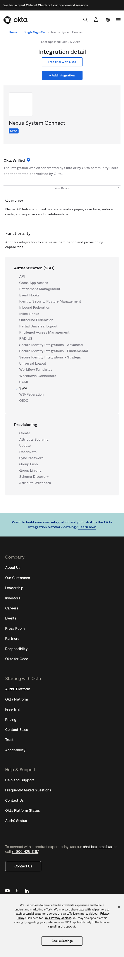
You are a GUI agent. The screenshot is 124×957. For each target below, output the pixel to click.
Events (10, 618)
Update (25, 445)
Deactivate (28, 452)
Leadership (14, 588)
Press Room (15, 628)
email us (105, 847)
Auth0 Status (16, 821)
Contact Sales (16, 730)
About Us (13, 567)
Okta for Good (17, 659)
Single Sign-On (34, 32)
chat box (90, 847)
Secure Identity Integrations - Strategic (50, 357)
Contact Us (23, 866)
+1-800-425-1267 (25, 851)
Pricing (10, 720)
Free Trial (12, 709)
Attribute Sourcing (33, 439)
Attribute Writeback (35, 483)
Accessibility (15, 750)
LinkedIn (26, 892)
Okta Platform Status (22, 810)
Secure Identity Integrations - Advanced (51, 345)
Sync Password (31, 458)
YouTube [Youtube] (7, 892)
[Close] (119, 907)
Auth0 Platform (17, 689)
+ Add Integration (62, 75)
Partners (12, 638)
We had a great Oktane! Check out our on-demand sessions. (45, 5)
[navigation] (118, 19)
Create (24, 433)
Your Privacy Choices (58, 918)
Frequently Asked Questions (28, 790)
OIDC (23, 400)
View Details (62, 188)
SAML (24, 382)
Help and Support (19, 780)
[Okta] (15, 20)
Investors (12, 598)
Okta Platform (16, 699)
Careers (11, 608)
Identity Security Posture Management (50, 301)
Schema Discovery (34, 476)
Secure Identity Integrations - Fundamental (53, 351)
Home (13, 32)
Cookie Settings (62, 941)
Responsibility (16, 649)
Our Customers (17, 578)
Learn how (87, 527)
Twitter (17, 892)
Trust (9, 740)
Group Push (28, 464)
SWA (13, 131)
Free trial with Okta (62, 62)
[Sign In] (96, 19)
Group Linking (30, 470)
